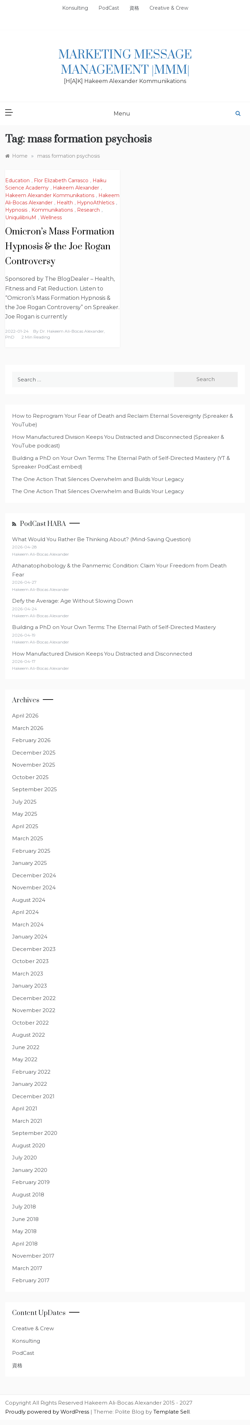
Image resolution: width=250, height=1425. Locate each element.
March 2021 (27, 1121)
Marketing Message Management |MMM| (125, 62)
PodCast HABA (43, 524)
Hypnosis (16, 210)
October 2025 (30, 777)
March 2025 (27, 838)
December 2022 (34, 998)
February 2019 (31, 1182)
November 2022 (33, 1010)
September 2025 (34, 789)
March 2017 (27, 1268)
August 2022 (28, 1034)
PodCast (108, 8)
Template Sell (171, 1411)
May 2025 (24, 814)
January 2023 (29, 985)
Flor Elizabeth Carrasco (61, 180)
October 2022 (30, 1022)
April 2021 (24, 1108)
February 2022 (31, 1071)
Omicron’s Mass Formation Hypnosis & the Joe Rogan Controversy (59, 246)
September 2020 (34, 1133)
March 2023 (27, 973)
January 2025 (29, 863)
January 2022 (29, 1084)
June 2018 (25, 1219)
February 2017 (30, 1280)
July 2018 (24, 1206)
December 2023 (34, 949)
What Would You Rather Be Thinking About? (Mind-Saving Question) (101, 539)
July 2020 (24, 1157)
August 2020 (28, 1145)
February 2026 (31, 740)
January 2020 (29, 1170)
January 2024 (29, 936)
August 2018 (28, 1194)
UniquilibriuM (20, 217)
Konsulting (75, 8)
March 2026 (27, 728)
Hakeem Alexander (76, 188)
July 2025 (24, 801)
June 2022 (25, 1047)
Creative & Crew (169, 8)
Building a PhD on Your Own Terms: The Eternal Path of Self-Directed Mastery (114, 627)
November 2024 (34, 887)
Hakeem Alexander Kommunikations (49, 195)
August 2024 (28, 900)
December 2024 (34, 875)
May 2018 (24, 1231)
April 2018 (25, 1243)
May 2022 (24, 1059)
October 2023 (30, 961)
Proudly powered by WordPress (47, 1411)
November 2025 (33, 764)
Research (88, 210)
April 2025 (25, 826)
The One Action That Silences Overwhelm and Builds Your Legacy (98, 479)
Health (65, 203)
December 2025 (34, 752)
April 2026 (25, 715)
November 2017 (33, 1255)
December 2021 (33, 1096)
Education (17, 180)
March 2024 (28, 924)
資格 (134, 8)
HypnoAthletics (95, 203)
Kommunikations (52, 210)
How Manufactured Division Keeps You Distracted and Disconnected (102, 653)
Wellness (51, 217)
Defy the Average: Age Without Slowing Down (72, 601)
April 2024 (25, 912)
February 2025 (31, 851)
